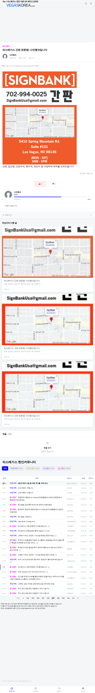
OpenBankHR (71, 521)
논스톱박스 (71, 541)
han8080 (70, 584)
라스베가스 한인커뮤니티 (19, 462)
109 (63, 598)
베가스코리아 (72, 483)
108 (58, 598)
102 (27, 598)
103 (33, 598)
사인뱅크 (12, 55)
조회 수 (91, 478)
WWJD (69, 488)
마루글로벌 (71, 531)
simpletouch (71, 561)
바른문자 (70, 588)
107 (53, 598)
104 (38, 598)
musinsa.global (72, 572)
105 (43, 598)
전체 (5, 468)
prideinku (70, 499)
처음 (18, 598)
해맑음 (69, 549)
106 (48, 598)
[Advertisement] (47, 24)
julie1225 (70, 535)
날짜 (83, 478)
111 (73, 598)
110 (68, 598)
